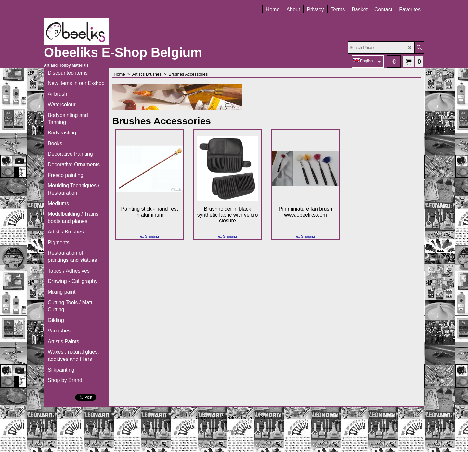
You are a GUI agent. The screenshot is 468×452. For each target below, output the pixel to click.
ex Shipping (149, 236)
